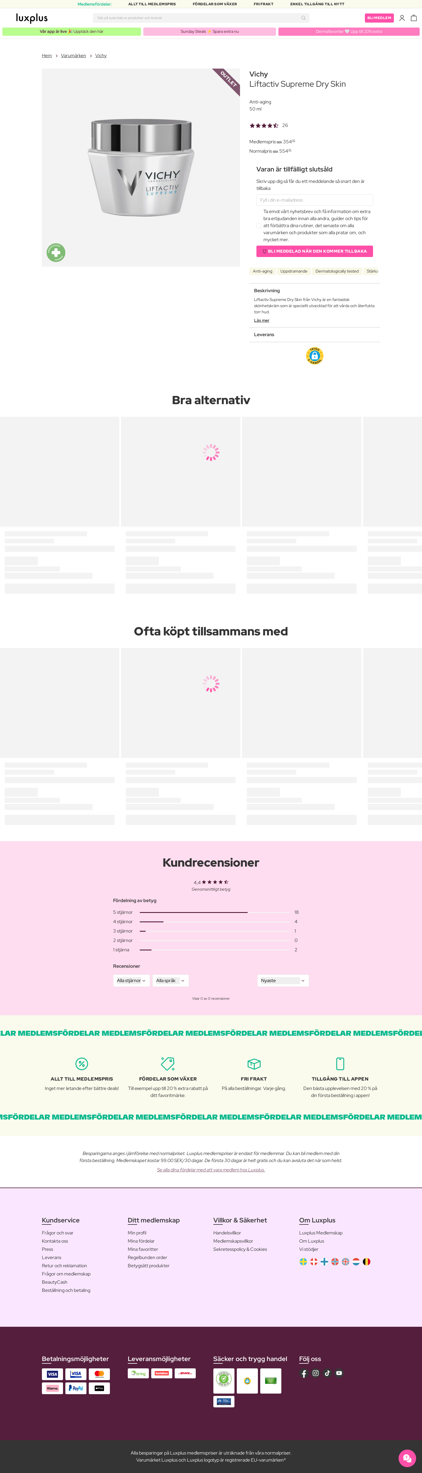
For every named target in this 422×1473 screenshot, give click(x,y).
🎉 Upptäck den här (71, 31)
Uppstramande (293, 271)
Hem (47, 55)
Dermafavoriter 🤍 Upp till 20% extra (349, 31)
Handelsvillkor (227, 1233)
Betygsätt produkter (149, 1266)
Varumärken (73, 55)
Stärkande (376, 271)
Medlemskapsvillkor (233, 1241)
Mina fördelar (141, 1241)
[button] (315, 356)
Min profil (137, 1233)
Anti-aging (262, 271)
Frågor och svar (58, 1233)
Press (47, 1249)
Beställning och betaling (66, 1290)
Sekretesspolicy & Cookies (240, 1249)
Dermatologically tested (337, 271)
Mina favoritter (143, 1249)
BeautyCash (54, 1282)
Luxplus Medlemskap (321, 1233)
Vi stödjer (309, 1249)
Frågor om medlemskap (66, 1274)
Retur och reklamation (64, 1266)
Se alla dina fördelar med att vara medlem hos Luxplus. (211, 1170)
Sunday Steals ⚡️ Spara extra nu (210, 31)
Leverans (51, 1257)
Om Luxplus (311, 1241)
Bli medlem (379, 18)
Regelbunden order (147, 1257)
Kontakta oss (55, 1241)
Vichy (101, 55)
